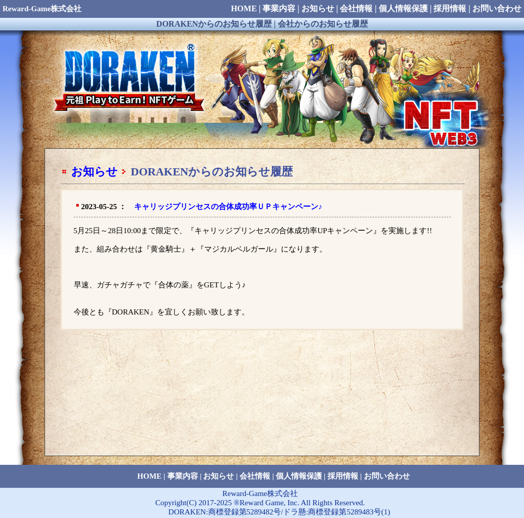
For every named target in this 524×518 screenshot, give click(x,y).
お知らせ (94, 171)
